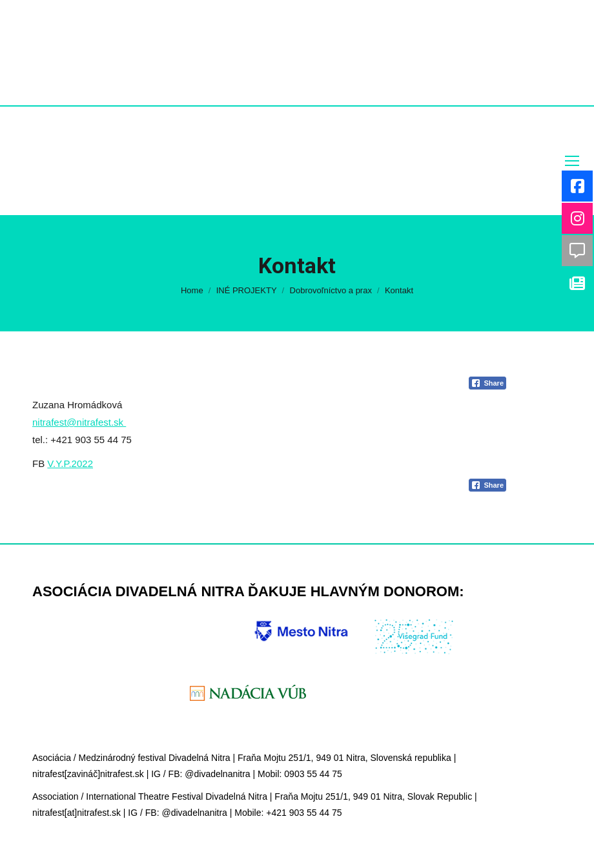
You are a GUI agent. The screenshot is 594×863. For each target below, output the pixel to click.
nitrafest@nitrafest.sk (79, 422)
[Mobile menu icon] (572, 161)
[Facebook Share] (487, 383)
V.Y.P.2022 (70, 463)
